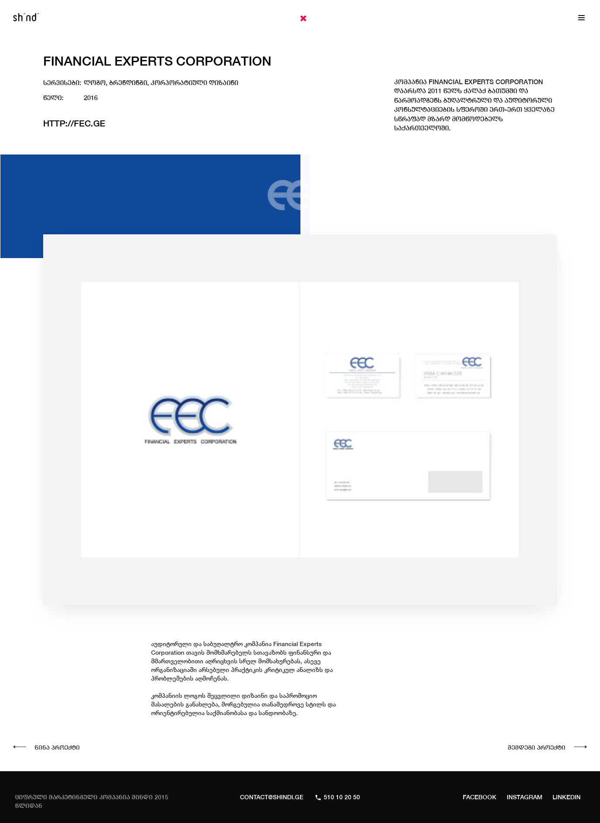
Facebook (479, 797)
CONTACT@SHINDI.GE (271, 797)
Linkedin (567, 797)
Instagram (524, 797)
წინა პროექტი (57, 747)
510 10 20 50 (342, 797)
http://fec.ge (74, 123)
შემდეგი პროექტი (536, 747)
